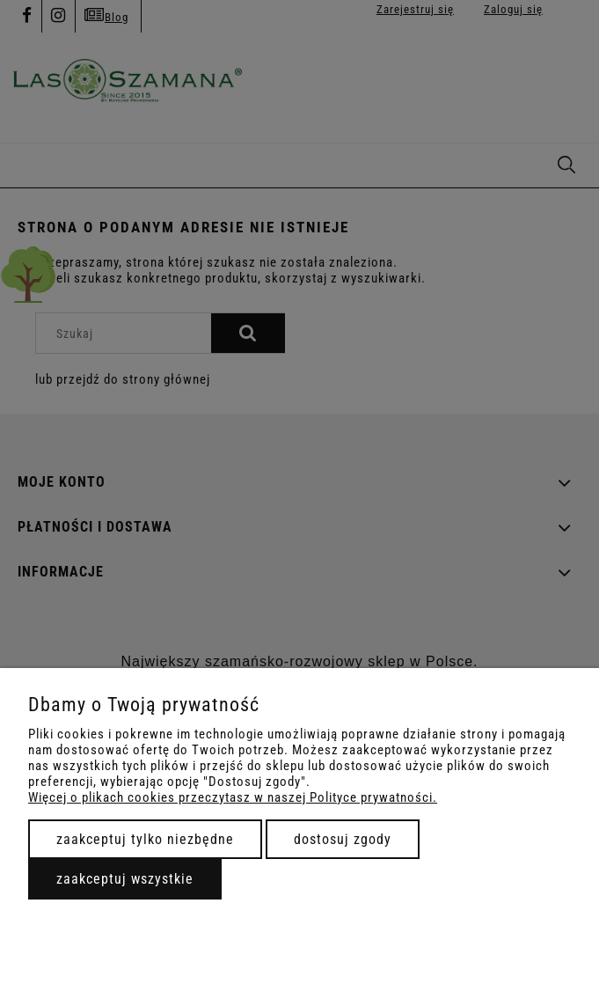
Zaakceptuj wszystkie (125, 878)
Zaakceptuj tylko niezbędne (145, 839)
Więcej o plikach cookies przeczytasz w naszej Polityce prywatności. (232, 797)
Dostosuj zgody (342, 839)
